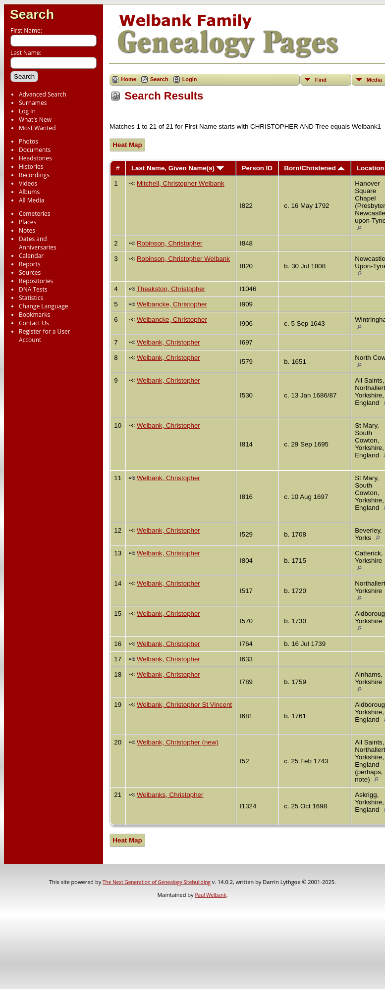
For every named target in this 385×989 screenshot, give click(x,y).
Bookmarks (34, 314)
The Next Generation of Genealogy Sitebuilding (157, 882)
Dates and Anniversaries (37, 243)
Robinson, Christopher (170, 243)
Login (189, 79)
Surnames (33, 103)
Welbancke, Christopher (172, 304)
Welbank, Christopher (168, 342)
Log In (27, 111)
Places (27, 222)
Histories (31, 166)
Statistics (31, 298)
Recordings (34, 175)
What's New (35, 119)
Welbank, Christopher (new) (178, 742)
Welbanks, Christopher (170, 794)
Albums (29, 192)
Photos (28, 141)
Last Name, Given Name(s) (177, 168)
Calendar (31, 255)
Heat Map (127, 144)
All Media (31, 200)
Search (32, 14)
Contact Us (34, 323)
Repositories (36, 281)
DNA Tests (33, 289)
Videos (28, 183)
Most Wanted (37, 128)
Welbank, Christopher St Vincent (184, 704)
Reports (30, 264)
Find (321, 80)
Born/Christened (314, 168)
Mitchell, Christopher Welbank (180, 183)
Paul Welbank (210, 894)
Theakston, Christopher (171, 289)
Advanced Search (42, 94)
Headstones (35, 158)
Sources (30, 272)
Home (128, 79)
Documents (35, 150)
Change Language (43, 306)
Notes (27, 230)
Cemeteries (35, 213)
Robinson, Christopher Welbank (183, 258)
